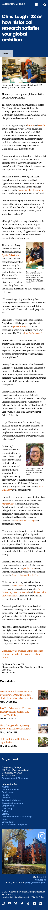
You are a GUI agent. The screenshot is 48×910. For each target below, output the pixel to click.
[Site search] (44, 4)
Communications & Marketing (17, 816)
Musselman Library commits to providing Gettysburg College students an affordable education (17, 695)
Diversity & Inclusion (12, 803)
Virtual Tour (8, 822)
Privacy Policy (8, 894)
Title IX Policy (37, 897)
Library (5, 814)
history (30, 125)
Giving (5, 811)
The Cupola (19, 585)
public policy (29, 568)
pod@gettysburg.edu (35, 882)
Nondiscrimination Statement (15, 897)
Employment (8, 806)
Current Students (10, 789)
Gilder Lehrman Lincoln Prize (25, 575)
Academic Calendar (12, 800)
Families (6, 798)
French (41, 125)
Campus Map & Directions (15, 778)
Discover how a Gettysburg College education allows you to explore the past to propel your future (22, 654)
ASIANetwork (8, 503)
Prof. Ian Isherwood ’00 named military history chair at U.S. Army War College (16, 711)
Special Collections (10, 255)
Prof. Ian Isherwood (33, 333)
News (5, 53)
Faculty (5, 795)
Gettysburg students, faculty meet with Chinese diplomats (15, 727)
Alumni (5, 787)
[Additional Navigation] (36, 4)
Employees (7, 792)
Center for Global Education (30, 190)
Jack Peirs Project (20, 326)
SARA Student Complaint (14, 825)
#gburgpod (40, 880)
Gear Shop (7, 808)
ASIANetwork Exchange (24, 520)
